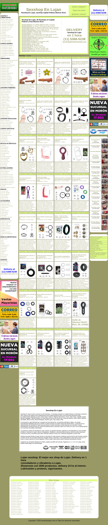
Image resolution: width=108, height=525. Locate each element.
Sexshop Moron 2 (95, 222)
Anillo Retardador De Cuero (80, 101)
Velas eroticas (4, 214)
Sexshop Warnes (26, 47)
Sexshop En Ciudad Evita (52, 493)
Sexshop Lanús (26, 43)
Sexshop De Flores (67, 511)
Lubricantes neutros (6, 29)
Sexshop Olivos (26, 44)
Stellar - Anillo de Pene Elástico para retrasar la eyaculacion (61, 217)
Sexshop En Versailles (51, 507)
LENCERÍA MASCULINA (96, 243)
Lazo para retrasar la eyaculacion (25, 178)
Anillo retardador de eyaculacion (78, 139)
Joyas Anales (4, 195)
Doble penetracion (5, 227)
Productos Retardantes (6, 233)
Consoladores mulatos (6, 48)
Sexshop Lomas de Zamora (29, 37)
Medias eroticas (5, 104)
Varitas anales (4, 197)
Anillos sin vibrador (5, 222)
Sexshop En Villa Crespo (86, 509)
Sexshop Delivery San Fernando (71, 506)
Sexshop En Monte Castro (34, 498)
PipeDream (4, 248)
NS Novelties (4, 246)
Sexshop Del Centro (16, 507)
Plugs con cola (4, 199)
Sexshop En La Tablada (86, 482)
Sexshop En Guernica (16, 485)
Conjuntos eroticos (5, 97)
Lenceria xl (3, 102)
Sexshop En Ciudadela (33, 493)
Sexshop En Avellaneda (51, 503)
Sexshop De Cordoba (85, 511)
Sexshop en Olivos (15, 499)
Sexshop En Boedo (67, 498)
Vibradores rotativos (6, 82)
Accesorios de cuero (6, 130)
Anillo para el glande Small (62, 62)
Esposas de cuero (5, 133)
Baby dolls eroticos (5, 92)
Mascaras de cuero (6, 141)
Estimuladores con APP (7, 169)
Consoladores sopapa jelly (7, 53)
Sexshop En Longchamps (69, 490)
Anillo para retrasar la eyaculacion (43, 334)
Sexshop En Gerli (67, 485)
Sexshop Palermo (27, 26)
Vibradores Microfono (6, 81)
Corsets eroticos (5, 99)
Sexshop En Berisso (33, 499)
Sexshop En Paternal (16, 503)
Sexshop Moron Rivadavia (29, 41)
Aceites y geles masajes (7, 19)
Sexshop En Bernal (85, 498)
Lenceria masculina (6, 125)
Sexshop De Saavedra (85, 507)
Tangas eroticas (5, 112)
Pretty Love (4, 250)
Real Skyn (3, 33)
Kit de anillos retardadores (62, 256)
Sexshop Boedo (26, 33)
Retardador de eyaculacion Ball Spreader (27, 334)
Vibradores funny (5, 68)
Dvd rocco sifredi (5, 161)
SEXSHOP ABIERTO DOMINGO (98, 253)
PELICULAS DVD (94, 247)
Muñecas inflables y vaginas (8, 187)
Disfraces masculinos (6, 123)
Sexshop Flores (26, 34)
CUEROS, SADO (94, 245)
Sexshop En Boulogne (51, 498)
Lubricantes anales (5, 22)
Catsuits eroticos (5, 96)
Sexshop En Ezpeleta (16, 488)
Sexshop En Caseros (68, 495)
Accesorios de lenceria (6, 89)
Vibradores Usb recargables (8, 86)
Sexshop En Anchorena (86, 503)
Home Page (22, 55)
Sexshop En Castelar (51, 495)
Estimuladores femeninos (7, 179)
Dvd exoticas (4, 150)
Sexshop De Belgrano (68, 512)
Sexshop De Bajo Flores (17, 514)
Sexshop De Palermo (33, 509)
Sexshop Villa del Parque (29, 30)
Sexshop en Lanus (84, 485)
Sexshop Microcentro (28, 29)
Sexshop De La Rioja (16, 511)
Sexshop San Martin (27, 45)
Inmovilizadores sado (6, 135)
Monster (3, 56)
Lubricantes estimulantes (7, 25)
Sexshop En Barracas (68, 501)
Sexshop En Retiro (15, 506)
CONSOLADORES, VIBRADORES (95, 239)
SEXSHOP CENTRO (95, 248)
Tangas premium (5, 113)
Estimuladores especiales (7, 177)
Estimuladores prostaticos (7, 182)
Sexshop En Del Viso (51, 490)
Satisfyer (3, 251)
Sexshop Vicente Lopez (28, 50)
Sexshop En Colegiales (16, 491)
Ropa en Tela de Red (6, 110)
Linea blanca (4, 138)
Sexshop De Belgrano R (51, 512)
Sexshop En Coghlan (51, 491)
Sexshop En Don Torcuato (34, 490)
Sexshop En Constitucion (86, 490)
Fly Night (3, 32)
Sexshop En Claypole (16, 493)
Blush (2, 242)
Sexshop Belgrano (27, 24)
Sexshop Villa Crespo (28, 36)
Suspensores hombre (6, 126)
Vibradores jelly (5, 70)
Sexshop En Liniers (85, 488)
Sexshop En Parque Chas (52, 501)
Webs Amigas (54, 480)
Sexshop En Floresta (33, 487)
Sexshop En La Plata (33, 482)
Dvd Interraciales (5, 158)
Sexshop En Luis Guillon (86, 491)
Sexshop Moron (26, 40)
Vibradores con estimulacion (8, 65)
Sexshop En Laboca (50, 483)
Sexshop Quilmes (27, 38)
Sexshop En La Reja (16, 482)
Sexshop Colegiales (27, 48)
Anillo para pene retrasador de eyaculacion (45, 256)
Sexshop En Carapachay (86, 495)
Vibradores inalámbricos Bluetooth (9, 60)
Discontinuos (4, 263)
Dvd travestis (4, 166)
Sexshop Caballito (27, 31)
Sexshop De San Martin (69, 507)
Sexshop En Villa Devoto (52, 511)
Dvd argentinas (5, 147)
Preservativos (4, 212)
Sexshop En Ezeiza (50, 488)
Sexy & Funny (4, 254)
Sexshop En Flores (67, 487)
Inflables (3, 230)
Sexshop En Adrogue (85, 504)
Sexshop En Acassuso (33, 506)
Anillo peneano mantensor (62, 101)
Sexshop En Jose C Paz (17, 483)
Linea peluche (4, 140)
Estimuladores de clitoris (7, 174)
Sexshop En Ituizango (33, 483)
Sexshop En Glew (50, 485)
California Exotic (5, 245)
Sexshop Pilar (26, 51)
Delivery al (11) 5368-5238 (9, 270)
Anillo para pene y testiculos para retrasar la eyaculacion (63, 178)
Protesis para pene (5, 232)
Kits (2, 235)
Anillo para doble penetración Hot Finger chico (43, 140)
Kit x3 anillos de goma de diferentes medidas (62, 334)
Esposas (3, 209)
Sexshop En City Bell (85, 493)
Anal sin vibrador (5, 194)
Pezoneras (3, 215)
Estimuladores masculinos (7, 181)
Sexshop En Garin (15, 487)
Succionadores (4, 173)
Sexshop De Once (50, 509)
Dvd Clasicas (4, 163)
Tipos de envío (79, 10)
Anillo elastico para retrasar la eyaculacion (45, 62)
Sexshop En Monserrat (16, 496)
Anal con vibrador (5, 192)
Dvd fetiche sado (5, 151)
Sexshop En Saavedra (85, 506)
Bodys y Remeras (5, 120)
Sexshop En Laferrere (33, 485)
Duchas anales (4, 191)
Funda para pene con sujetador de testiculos (78, 334)
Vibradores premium (6, 76)
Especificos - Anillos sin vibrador (28, 57)
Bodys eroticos (4, 94)
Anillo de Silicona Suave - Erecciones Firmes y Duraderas (79, 256)
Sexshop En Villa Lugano (34, 512)
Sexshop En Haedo (85, 483)
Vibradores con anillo (6, 220)
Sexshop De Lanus (67, 509)
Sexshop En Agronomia (68, 504)
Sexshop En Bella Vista (16, 501)
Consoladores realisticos (7, 51)
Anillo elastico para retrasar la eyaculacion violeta (27, 62)
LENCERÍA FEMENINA (96, 241)
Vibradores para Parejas (7, 61)
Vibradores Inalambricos (7, 73)
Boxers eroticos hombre (7, 122)
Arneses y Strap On (6, 225)
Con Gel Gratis (4, 261)
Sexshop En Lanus (50, 487)
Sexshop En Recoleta (51, 504)
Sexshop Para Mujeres (96, 212)
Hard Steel (3, 256)
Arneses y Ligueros (6, 91)
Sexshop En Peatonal (68, 503)
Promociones (4, 264)
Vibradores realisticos (6, 79)
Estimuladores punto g (6, 184)
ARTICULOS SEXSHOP (96, 237)
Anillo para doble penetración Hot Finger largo (43, 179)
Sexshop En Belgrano (33, 501)
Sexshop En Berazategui (52, 499)
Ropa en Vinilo (4, 108)
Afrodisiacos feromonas (7, 205)
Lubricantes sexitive (6, 40)
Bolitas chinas (4, 224)
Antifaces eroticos (5, 204)
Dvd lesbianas (4, 159)
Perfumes (3, 38)
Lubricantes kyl (4, 30)
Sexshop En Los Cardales (34, 491)
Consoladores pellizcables (7, 50)
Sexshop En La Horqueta (69, 482)
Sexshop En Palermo (68, 499)
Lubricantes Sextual (6, 41)
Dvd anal (3, 145)
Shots (2, 253)
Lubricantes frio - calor (6, 27)
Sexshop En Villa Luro (85, 512)
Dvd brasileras (4, 148)
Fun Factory (4, 258)
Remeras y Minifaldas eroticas (8, 107)
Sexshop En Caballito (51, 496)
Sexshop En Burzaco (85, 496)
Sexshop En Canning (33, 496)
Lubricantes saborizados (7, 37)
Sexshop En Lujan (43, 9)
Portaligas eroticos (5, 105)
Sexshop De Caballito (16, 512)
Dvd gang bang (5, 153)
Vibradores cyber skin (6, 66)
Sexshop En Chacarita (16, 495)
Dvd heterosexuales (6, 156)
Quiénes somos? (79, 14)
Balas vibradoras (5, 171)
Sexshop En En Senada (17, 490)
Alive (2, 240)
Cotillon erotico (4, 207)
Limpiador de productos (7, 21)
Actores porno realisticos (7, 45)
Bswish (3, 243)
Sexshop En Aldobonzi (33, 504)
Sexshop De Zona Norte (34, 507)
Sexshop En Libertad (33, 488)
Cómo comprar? (79, 7)
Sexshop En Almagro (16, 504)
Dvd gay (3, 155)
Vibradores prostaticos (6, 78)
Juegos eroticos (5, 210)
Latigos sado (4, 136)
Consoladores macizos (6, 47)
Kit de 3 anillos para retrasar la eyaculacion (80, 178)
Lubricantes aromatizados (7, 24)
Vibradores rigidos (5, 74)
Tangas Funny (4, 115)
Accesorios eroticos (6, 202)
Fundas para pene (5, 228)
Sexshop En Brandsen (16, 498)
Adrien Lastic (4, 238)
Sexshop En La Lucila (51, 482)
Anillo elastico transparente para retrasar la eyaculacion (80, 62)
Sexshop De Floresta (33, 511)
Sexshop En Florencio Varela (87, 487)
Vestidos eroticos (5, 116)
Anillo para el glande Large (44, 101)
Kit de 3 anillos (59, 295)
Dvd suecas (4, 164)
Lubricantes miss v (5, 35)
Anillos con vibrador (6, 63)
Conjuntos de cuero (6, 132)
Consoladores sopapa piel (7, 55)
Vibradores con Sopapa (7, 84)
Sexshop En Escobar (68, 488)
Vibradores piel (4, 71)
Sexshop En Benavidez (86, 499)
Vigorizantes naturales (6, 217)
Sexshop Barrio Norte (28, 27)
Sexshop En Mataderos (34, 495)
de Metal (3, 185)
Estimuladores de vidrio (7, 176)
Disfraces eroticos (5, 100)
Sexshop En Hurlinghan (69, 483)
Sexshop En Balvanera (86, 501)
